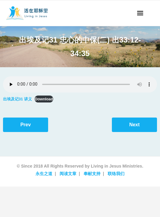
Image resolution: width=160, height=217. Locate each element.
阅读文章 (68, 173)
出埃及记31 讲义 (17, 99)
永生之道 (43, 173)
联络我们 (116, 173)
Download (44, 99)
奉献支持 (92, 173)
